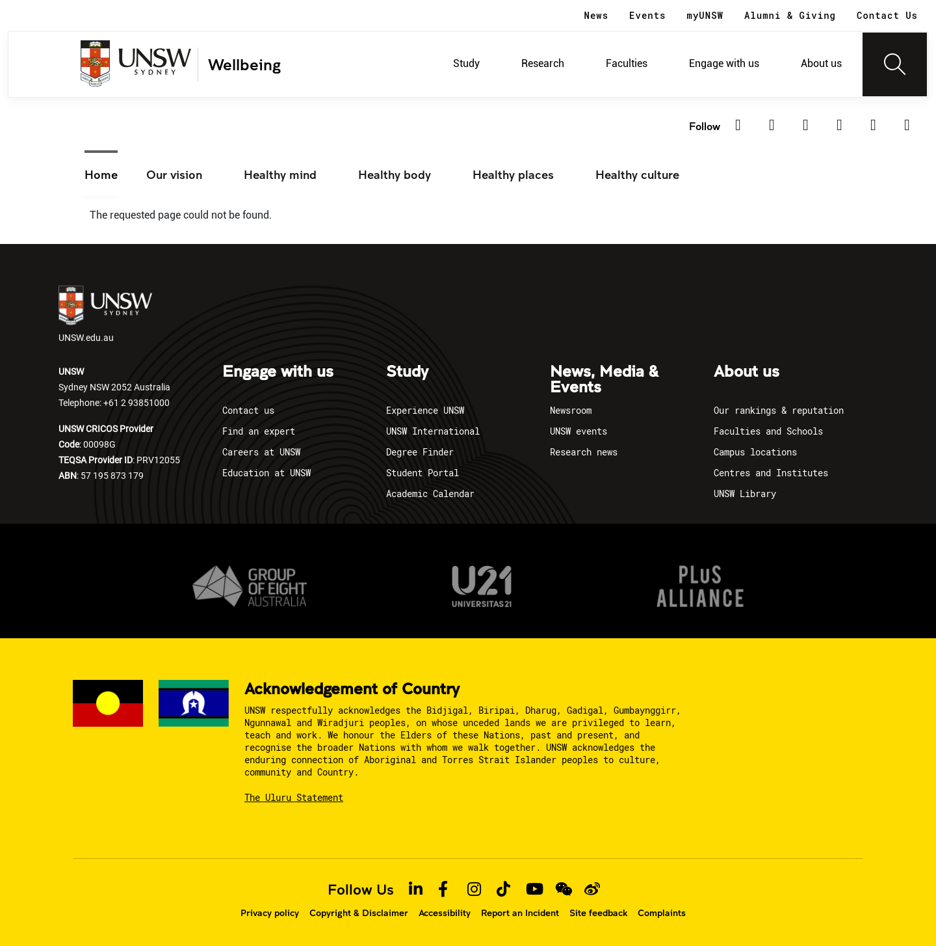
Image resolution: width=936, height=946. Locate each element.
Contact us (248, 410)
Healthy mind (280, 174)
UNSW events (578, 431)
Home (101, 174)
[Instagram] (844, 126)
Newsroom (571, 410)
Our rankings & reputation (779, 410)
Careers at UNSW (261, 452)
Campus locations (755, 452)
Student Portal (422, 472)
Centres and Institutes (771, 472)
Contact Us (887, 15)
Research (542, 63)
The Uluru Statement (293, 797)
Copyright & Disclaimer (358, 913)
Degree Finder (420, 452)
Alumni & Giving (790, 15)
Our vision (174, 174)
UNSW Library (745, 493)
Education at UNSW (266, 472)
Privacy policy (269, 913)
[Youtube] (911, 126)
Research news (584, 452)
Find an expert (258, 431)
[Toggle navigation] (895, 64)
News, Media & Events (604, 380)
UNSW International (433, 431)
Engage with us (724, 63)
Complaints (662, 913)
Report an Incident (520, 913)
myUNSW (705, 15)
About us (821, 63)
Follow (704, 126)
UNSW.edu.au (105, 315)
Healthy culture (637, 174)
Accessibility (445, 913)
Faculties (626, 63)
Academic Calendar (430, 493)
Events (647, 15)
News (596, 15)
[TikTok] (877, 126)
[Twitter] (776, 126)
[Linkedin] (742, 126)
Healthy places (513, 174)
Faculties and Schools (768, 431)
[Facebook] (810, 126)
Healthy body (394, 174)
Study (466, 63)
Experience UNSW (425, 410)
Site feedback (598, 913)
